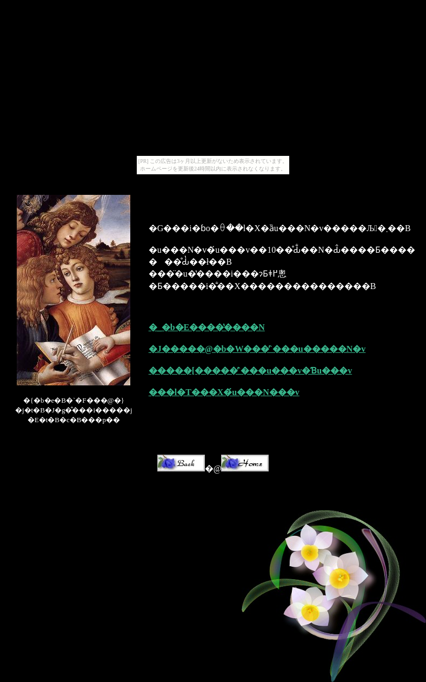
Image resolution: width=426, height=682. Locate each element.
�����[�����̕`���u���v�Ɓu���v (250, 370)
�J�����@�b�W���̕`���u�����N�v (257, 348)
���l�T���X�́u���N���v (224, 392)
